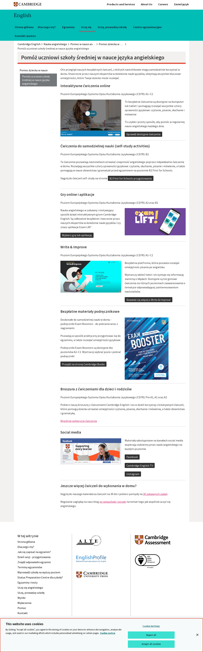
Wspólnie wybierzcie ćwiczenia (78, 421)
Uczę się (86, 27)
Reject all (151, 635)
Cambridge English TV (139, 465)
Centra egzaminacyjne (147, 27)
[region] (101, 635)
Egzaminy (68, 27)
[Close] (197, 635)
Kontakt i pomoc (25, 36)
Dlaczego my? (47, 27)
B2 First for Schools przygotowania (130, 178)
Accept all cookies (151, 644)
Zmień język (181, 4)
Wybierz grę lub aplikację (77, 235)
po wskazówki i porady (112, 501)
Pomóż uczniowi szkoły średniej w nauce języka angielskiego (36, 80)
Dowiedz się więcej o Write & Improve (148, 300)
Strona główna (24, 27)
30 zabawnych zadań (155, 494)
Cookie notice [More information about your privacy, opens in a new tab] (107, 633)
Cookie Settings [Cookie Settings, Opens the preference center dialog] (151, 626)
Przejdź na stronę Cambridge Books (83, 364)
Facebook (132, 457)
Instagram (132, 474)
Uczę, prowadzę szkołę (112, 27)
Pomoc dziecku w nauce (34, 70)
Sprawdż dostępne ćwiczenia (143, 134)
